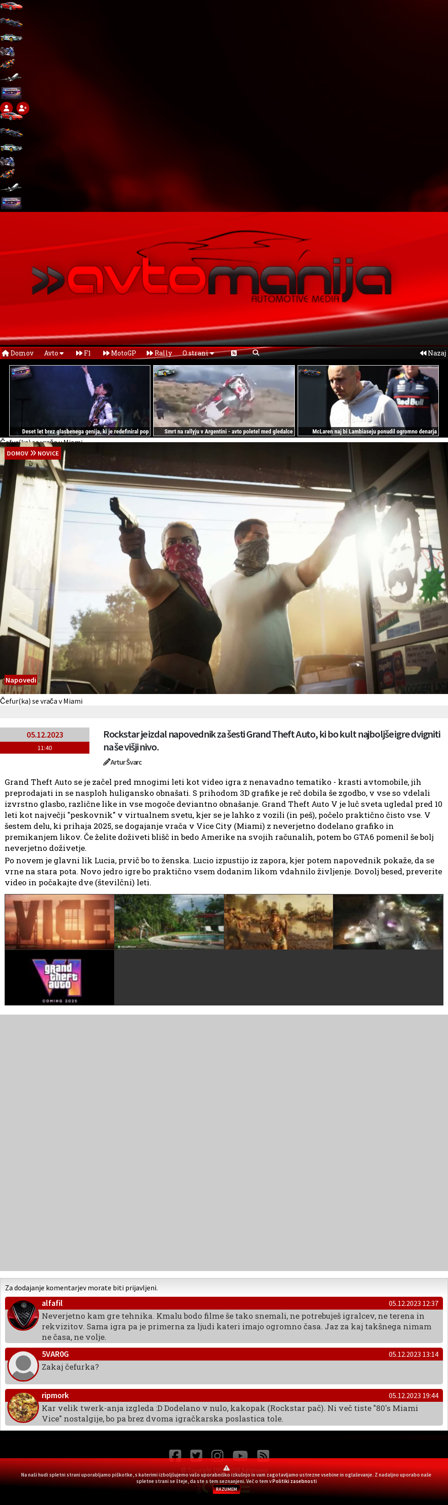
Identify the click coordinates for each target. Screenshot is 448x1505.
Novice (48, 453)
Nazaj (433, 353)
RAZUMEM (226, 1489)
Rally (159, 353)
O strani (198, 353)
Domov (17, 353)
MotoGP (119, 353)
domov (17, 453)
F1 (83, 353)
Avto (54, 353)
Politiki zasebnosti (294, 1481)
